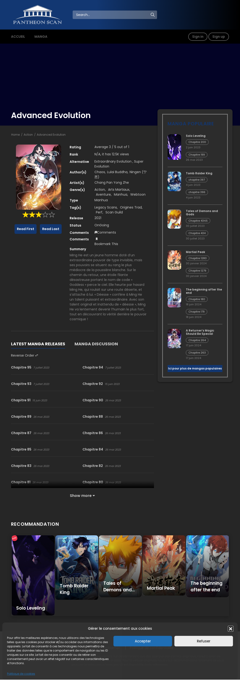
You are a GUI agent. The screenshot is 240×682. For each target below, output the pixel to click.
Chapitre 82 (92, 465)
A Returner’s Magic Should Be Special (200, 332)
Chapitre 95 (21, 367)
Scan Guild (114, 212)
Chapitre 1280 (197, 258)
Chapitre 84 (92, 449)
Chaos (99, 172)
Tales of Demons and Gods (202, 212)
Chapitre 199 (196, 155)
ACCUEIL (18, 36)
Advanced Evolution (51, 135)
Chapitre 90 (92, 400)
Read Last (50, 229)
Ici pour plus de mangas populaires (195, 368)
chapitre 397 (196, 180)
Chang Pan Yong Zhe (111, 182)
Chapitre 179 (196, 311)
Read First (25, 229)
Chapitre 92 (92, 383)
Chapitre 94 (92, 367)
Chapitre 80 (92, 482)
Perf (99, 212)
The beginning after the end (204, 291)
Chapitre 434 (197, 233)
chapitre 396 (196, 192)
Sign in (197, 36)
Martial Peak (195, 252)
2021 (97, 218)
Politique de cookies (21, 674)
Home (15, 135)
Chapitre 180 (196, 299)
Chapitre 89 (21, 416)
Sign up (218, 36)
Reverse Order (24, 355)
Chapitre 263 (197, 352)
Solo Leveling (196, 136)
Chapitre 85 (21, 449)
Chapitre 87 (21, 433)
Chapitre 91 (20, 400)
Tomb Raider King (199, 173)
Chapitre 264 (197, 340)
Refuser (203, 641)
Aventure (103, 194)
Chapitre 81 (20, 482)
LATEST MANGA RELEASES (38, 344)
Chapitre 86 (92, 433)
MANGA (40, 36)
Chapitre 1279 (197, 270)
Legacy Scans (105, 207)
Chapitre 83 (21, 465)
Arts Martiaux (118, 189)
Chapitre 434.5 (198, 221)
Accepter (143, 641)
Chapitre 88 (92, 416)
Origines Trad (131, 207)
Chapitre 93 (21, 383)
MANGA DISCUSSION (96, 344)
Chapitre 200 (197, 142)
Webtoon (138, 194)
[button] (230, 628)
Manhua (120, 194)
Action (28, 135)
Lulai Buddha (117, 172)
